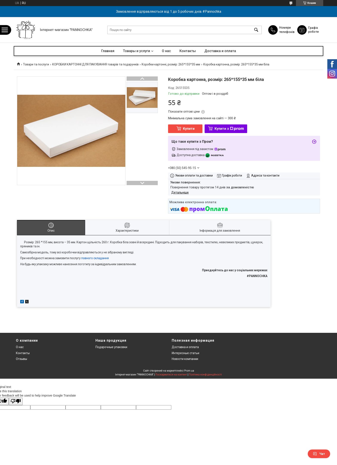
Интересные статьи (185, 353)
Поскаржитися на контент (171, 374)
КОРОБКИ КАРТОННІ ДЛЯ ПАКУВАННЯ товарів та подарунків (95, 64)
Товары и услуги (136, 51)
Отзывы (21, 359)
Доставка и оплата (220, 51)
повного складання (95, 258)
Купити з (229, 129)
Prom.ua (189, 370)
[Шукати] (256, 30)
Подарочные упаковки (111, 347)
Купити (189, 129)
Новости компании (185, 359)
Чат (319, 454)
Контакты (187, 51)
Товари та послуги (36, 64)
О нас (166, 51)
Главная (107, 51)
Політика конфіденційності (205, 374)
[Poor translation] (16, 401)
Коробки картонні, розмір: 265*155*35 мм (171, 64)
